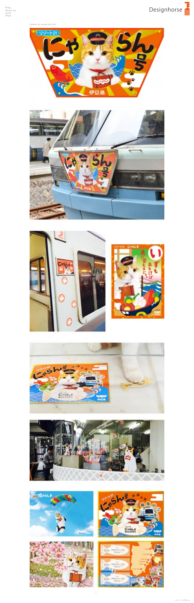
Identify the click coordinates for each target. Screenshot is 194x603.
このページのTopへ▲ (182, 600)
